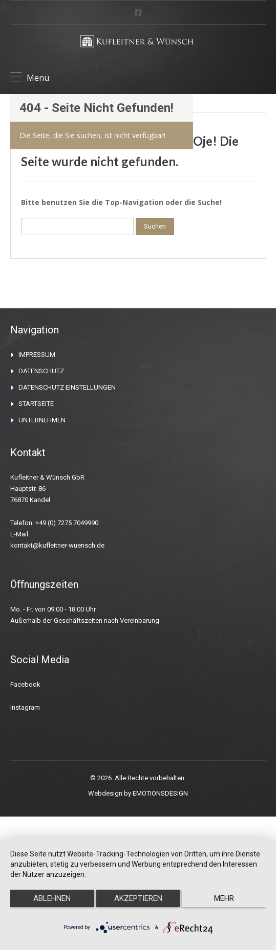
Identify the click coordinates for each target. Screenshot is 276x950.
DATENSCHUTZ (41, 371)
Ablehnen (52, 898)
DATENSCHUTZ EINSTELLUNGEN (67, 387)
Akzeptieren (138, 898)
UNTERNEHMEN (42, 420)
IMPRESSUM (36, 354)
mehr (224, 898)
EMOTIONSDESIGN (160, 793)
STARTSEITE (36, 404)
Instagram (25, 707)
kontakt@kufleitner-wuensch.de (57, 545)
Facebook (25, 684)
